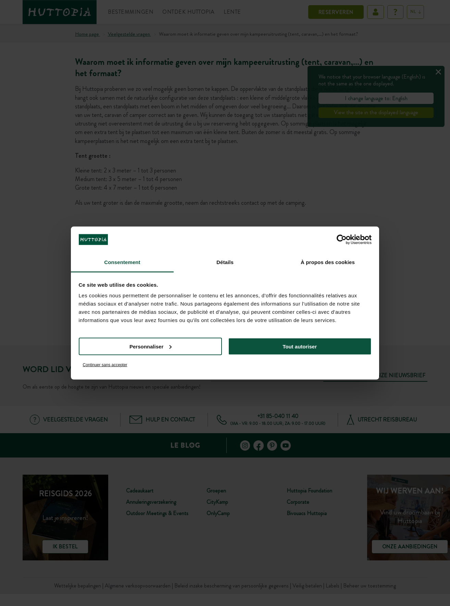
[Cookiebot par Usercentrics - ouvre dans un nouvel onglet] (342, 239)
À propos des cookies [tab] (328, 262)
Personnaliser (150, 346)
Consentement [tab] (122, 262)
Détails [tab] (225, 262)
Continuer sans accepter (105, 365)
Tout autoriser (300, 346)
